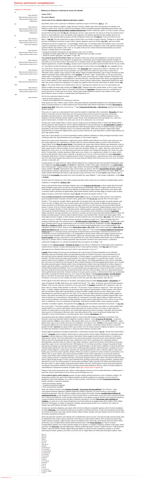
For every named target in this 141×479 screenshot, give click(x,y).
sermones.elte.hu (5, 477)
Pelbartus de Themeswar (23, 9)
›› (37, 15)
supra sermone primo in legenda (90, 367)
